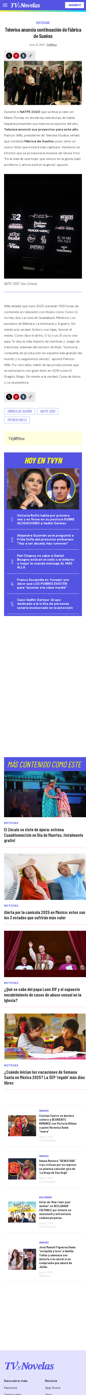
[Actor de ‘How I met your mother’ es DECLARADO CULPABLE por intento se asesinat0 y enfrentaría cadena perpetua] (22, 1212)
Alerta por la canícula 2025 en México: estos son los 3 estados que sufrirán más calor (44, 915)
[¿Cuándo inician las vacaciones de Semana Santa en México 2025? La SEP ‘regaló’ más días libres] (45, 1036)
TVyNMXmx (52, 44)
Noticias (43, 22)
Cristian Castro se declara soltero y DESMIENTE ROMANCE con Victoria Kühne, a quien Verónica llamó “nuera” (58, 1123)
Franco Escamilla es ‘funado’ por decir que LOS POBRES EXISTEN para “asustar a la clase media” (43, 584)
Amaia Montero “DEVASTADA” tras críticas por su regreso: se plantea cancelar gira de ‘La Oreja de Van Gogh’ (58, 1166)
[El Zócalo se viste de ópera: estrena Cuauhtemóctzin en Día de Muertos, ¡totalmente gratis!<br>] (45, 794)
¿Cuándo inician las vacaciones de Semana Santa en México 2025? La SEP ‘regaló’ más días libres (44, 1077)
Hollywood (45, 1197)
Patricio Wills (16, 419)
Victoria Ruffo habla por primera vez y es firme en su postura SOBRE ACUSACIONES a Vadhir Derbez (45, 519)
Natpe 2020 (47, 411)
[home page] (25, 5)
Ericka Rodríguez (47, 1140)
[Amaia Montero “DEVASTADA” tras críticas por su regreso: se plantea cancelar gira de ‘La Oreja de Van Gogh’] (22, 1168)
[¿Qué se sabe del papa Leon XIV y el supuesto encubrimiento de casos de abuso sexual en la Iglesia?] (45, 954)
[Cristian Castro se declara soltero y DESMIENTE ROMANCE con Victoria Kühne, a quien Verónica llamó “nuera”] (22, 1125)
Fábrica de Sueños (19, 411)
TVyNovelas (45, 1275)
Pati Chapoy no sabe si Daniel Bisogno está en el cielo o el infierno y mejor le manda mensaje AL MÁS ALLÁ (45, 561)
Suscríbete (74, 5)
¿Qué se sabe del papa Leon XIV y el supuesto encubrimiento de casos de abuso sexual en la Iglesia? (42, 995)
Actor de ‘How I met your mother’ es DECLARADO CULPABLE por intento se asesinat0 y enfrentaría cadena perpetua (55, 1210)
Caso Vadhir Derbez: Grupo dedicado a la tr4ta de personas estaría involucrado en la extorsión (45, 604)
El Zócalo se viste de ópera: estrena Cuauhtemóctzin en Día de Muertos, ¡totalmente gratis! (43, 835)
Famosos (44, 1110)
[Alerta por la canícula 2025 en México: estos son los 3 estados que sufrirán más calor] (45, 877)
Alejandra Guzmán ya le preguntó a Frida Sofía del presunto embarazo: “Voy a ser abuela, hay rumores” (45, 539)
